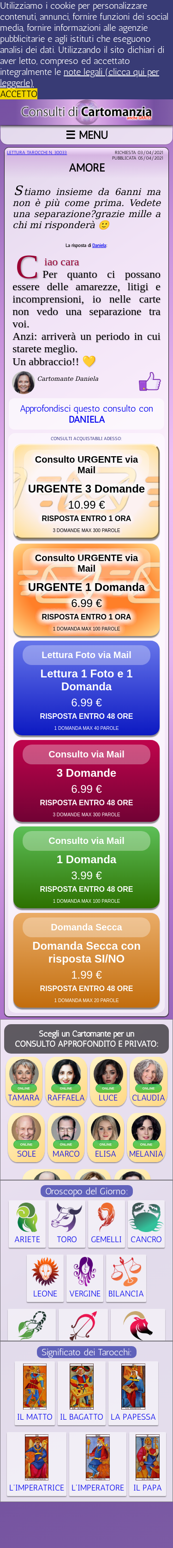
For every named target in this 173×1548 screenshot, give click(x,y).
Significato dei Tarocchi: (87, 1352)
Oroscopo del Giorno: (86, 1191)
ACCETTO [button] (18, 93)
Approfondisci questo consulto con (86, 414)
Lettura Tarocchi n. (37, 152)
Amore (87, 167)
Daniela (99, 245)
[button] (86, 491)
